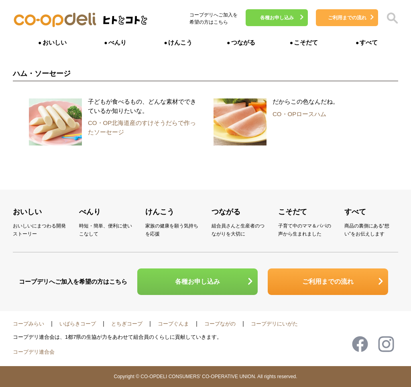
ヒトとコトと (125, 22)
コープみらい (28, 324)
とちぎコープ (126, 324)
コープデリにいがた (274, 324)
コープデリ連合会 (34, 352)
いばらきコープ (77, 324)
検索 (392, 18)
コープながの (220, 324)
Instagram (386, 344)
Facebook (360, 344)
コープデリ (55, 20)
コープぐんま (173, 324)
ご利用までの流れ (347, 17)
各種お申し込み (277, 17)
